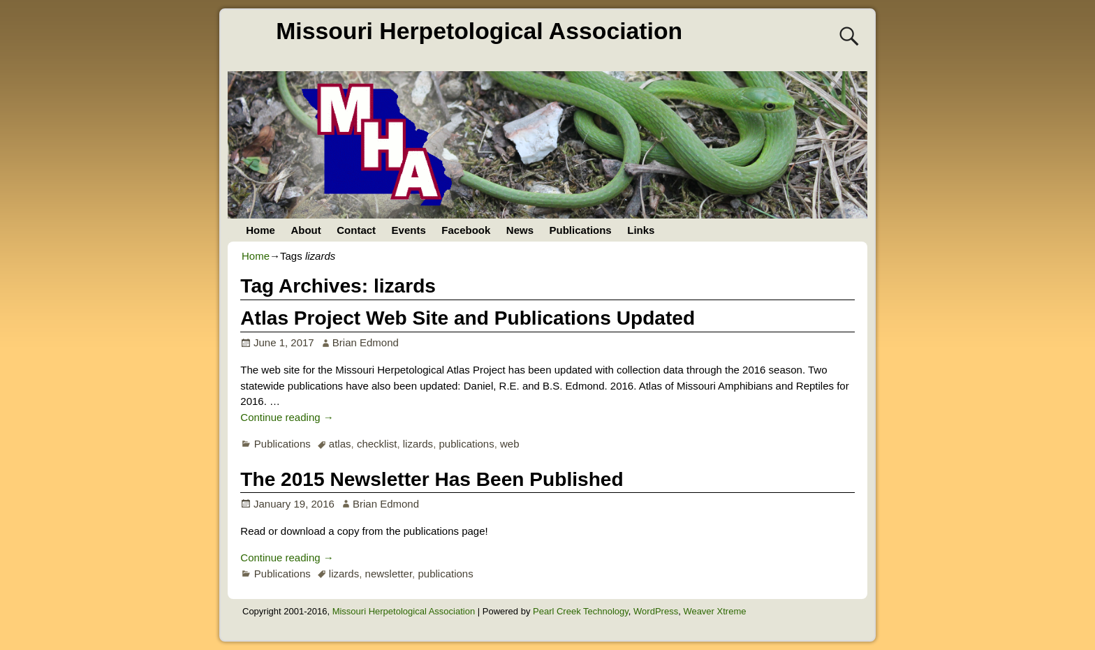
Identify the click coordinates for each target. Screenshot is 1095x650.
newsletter (389, 573)
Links (640, 230)
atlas (340, 444)
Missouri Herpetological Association (479, 30)
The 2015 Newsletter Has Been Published (431, 479)
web (510, 444)
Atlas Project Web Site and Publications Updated (467, 318)
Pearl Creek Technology (581, 611)
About (306, 230)
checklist (377, 444)
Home (260, 230)
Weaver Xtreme (714, 611)
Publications (581, 230)
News (520, 230)
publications (466, 444)
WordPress (655, 611)
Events (409, 230)
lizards (418, 444)
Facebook (465, 230)
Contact (356, 230)
